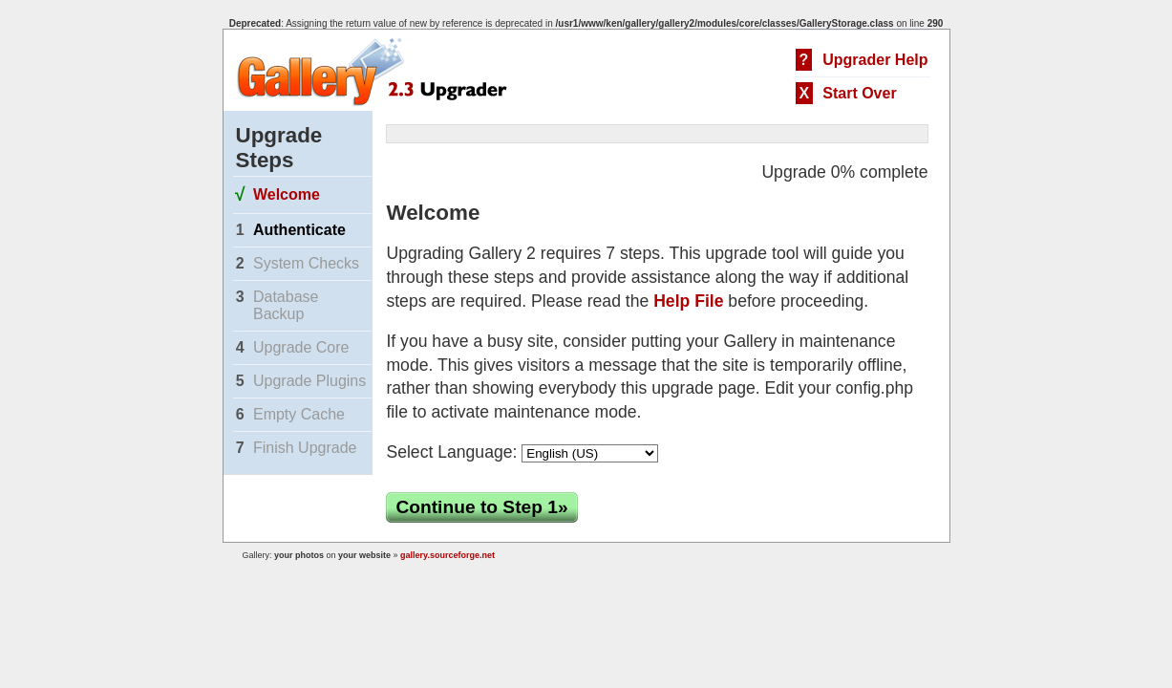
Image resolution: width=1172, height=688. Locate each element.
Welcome (286, 194)
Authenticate (299, 230)
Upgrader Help (874, 60)
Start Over (859, 93)
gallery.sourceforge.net (447, 555)
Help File (688, 301)
